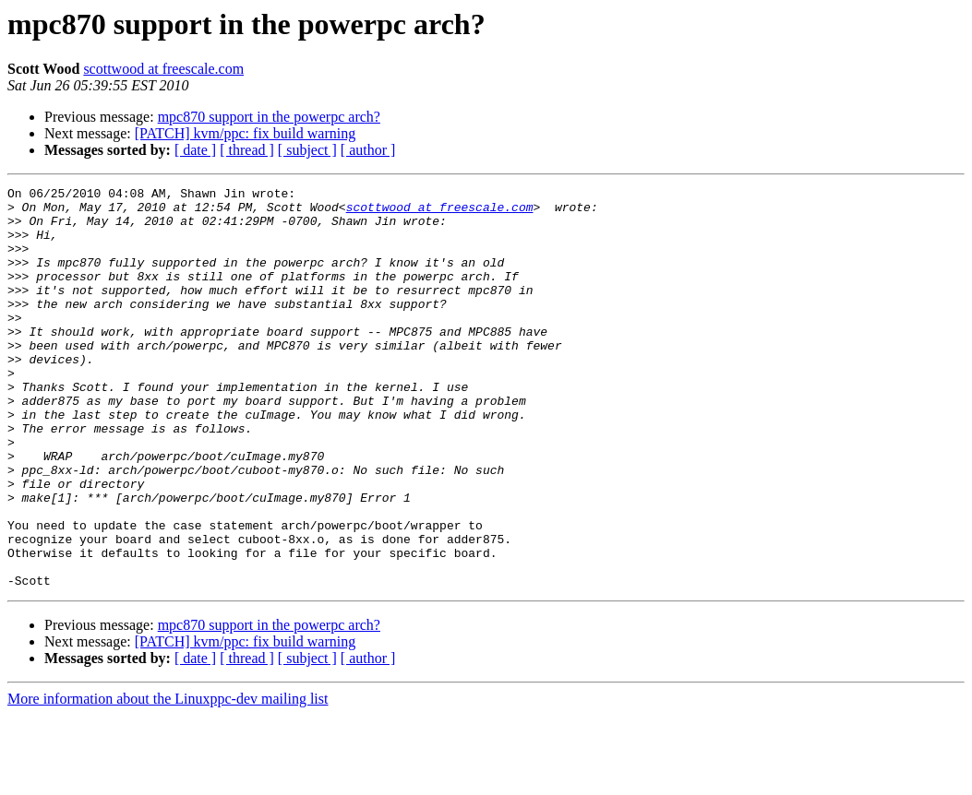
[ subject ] (307, 150)
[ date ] (195, 150)
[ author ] (368, 150)
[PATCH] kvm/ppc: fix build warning (245, 133)
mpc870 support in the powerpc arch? (269, 117)
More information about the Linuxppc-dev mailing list (167, 779)
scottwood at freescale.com (163, 69)
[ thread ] (247, 150)
